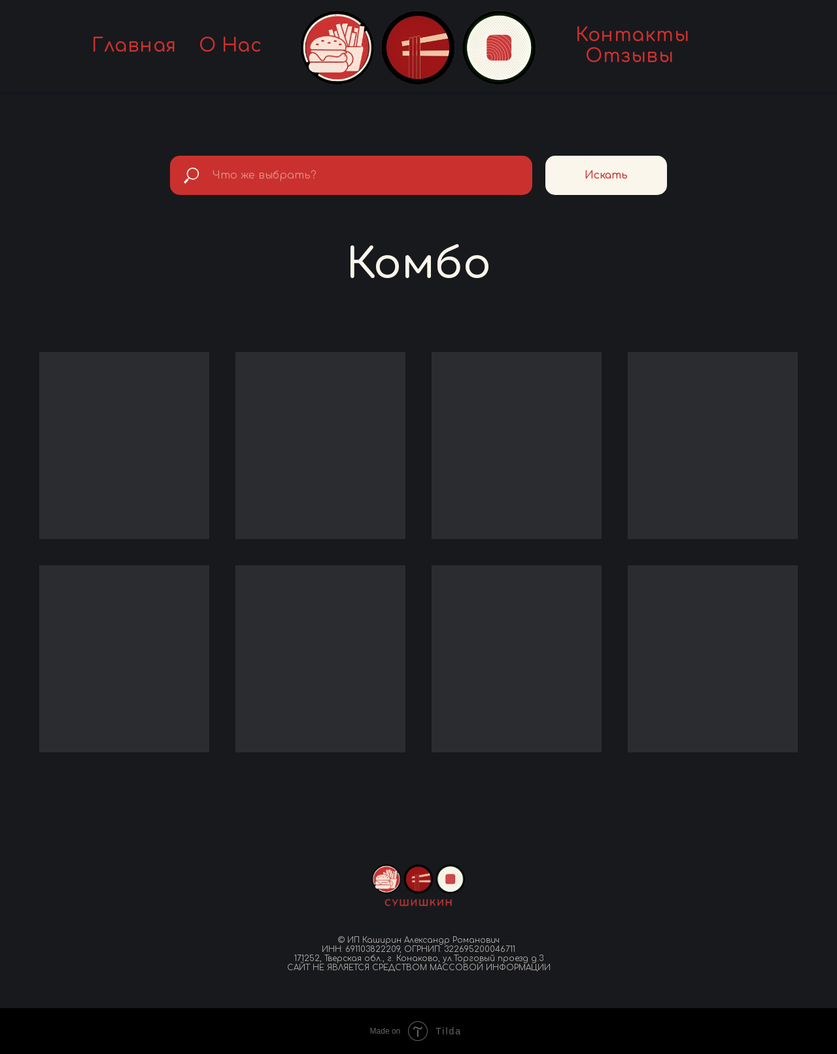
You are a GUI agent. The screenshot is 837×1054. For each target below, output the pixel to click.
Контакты (632, 35)
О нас (230, 45)
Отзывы (629, 56)
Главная (134, 45)
